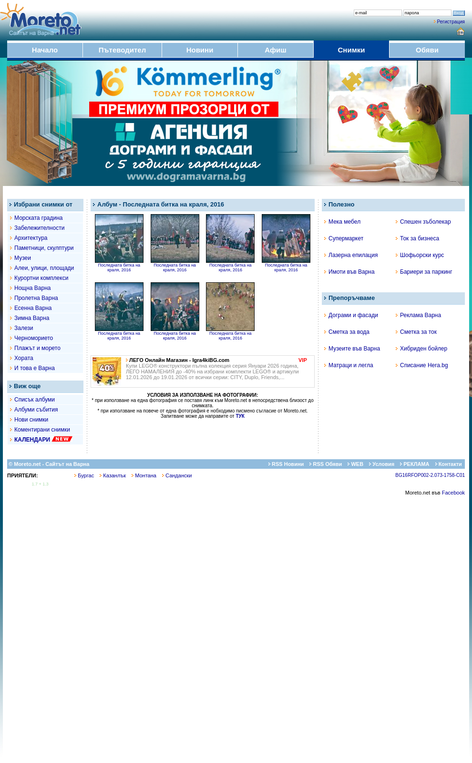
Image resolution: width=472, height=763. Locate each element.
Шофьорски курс (420, 255)
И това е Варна (34, 368)
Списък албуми (34, 399)
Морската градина (38, 218)
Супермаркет (343, 238)
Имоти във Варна (349, 271)
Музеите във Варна (352, 348)
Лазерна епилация (351, 255)
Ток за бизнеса (417, 238)
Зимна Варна (32, 318)
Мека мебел (342, 221)
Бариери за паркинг (424, 271)
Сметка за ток (416, 332)
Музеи (22, 258)
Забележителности (39, 228)
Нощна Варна (32, 288)
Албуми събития (36, 409)
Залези (23, 328)
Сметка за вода (346, 332)
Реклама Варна (418, 315)
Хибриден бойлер (421, 348)
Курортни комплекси (41, 278)
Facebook (453, 492)
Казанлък (113, 475)
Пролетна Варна (36, 298)
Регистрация (451, 21)
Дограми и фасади (351, 315)
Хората (23, 358)
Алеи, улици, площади (44, 268)
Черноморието (33, 338)
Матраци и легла (348, 365)
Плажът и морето (37, 348)
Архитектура (31, 238)
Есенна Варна (32, 308)
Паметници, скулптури (43, 248)
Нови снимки (31, 419)
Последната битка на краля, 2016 (119, 265)
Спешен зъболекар (423, 221)
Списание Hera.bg (422, 365)
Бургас (84, 475)
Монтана (144, 475)
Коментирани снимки (42, 429)
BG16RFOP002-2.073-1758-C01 (430, 475)
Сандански (177, 475)
